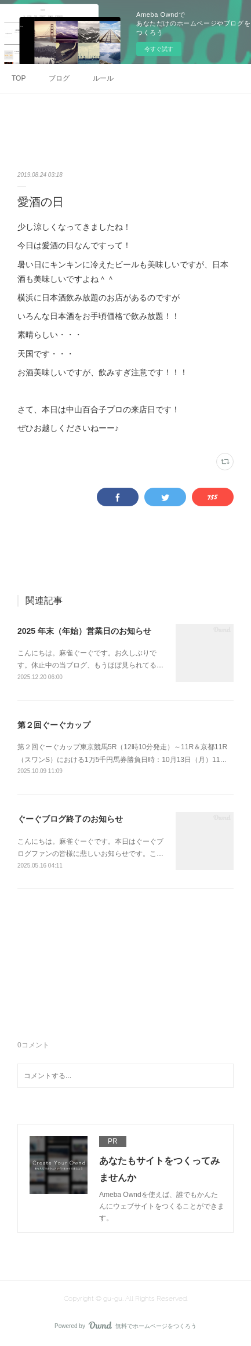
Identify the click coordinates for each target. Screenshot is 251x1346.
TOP (19, 78)
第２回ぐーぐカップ (53, 725)
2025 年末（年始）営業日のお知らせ (84, 631)
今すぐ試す (158, 49)
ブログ (59, 78)
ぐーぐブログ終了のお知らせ (70, 818)
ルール (103, 78)
